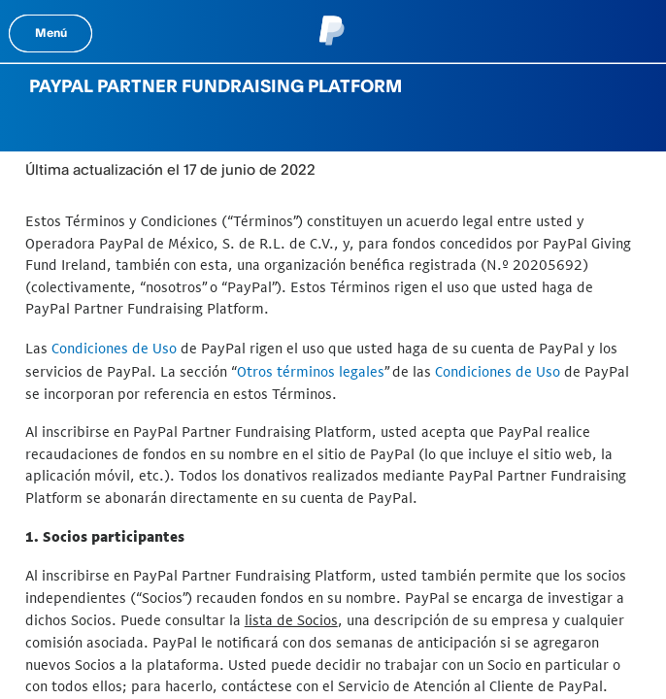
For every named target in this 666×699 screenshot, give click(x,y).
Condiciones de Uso (114, 348)
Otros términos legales (310, 371)
